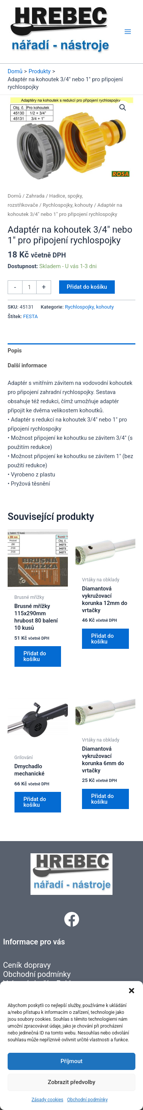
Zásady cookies (47, 1099)
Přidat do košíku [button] (35, 656)
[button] (131, 990)
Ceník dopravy (27, 965)
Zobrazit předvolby (71, 1082)
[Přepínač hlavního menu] (127, 31)
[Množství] (29, 287)
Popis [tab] (15, 350)
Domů (14, 196)
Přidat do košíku (87, 286)
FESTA (30, 316)
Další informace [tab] (27, 365)
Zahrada (35, 196)
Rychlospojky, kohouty (68, 205)
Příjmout (71, 1061)
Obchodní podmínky (87, 1099)
